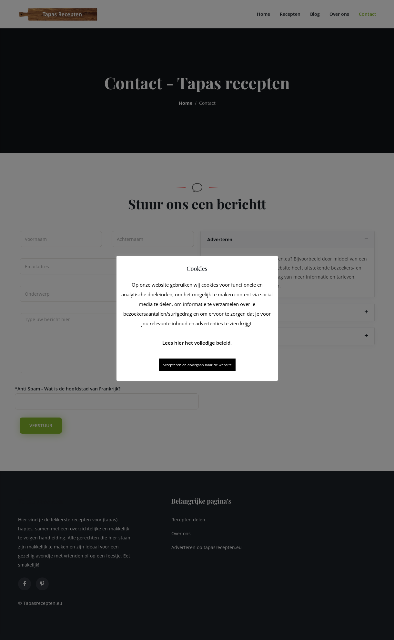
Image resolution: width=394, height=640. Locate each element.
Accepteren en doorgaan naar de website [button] (197, 364)
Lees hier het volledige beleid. (197, 343)
